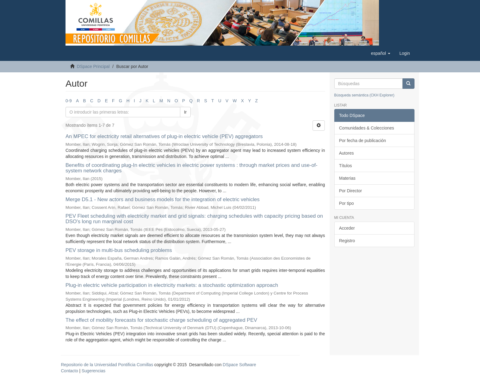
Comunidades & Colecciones (366, 128)
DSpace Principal (93, 66)
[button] (380, 53)
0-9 (69, 100)
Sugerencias (93, 370)
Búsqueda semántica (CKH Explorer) (364, 95)
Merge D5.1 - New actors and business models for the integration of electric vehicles (163, 199)
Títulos (345, 165)
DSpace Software (239, 364)
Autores (346, 153)
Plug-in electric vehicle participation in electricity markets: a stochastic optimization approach (172, 285)
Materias (347, 178)
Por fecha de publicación (362, 140)
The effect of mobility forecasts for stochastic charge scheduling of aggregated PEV (161, 320)
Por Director (350, 190)
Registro (347, 240)
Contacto (69, 370)
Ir (185, 112)
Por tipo (346, 203)
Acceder (347, 228)
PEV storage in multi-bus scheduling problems (119, 250)
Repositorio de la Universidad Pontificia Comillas (107, 364)
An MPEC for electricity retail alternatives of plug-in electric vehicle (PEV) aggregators (164, 136)
